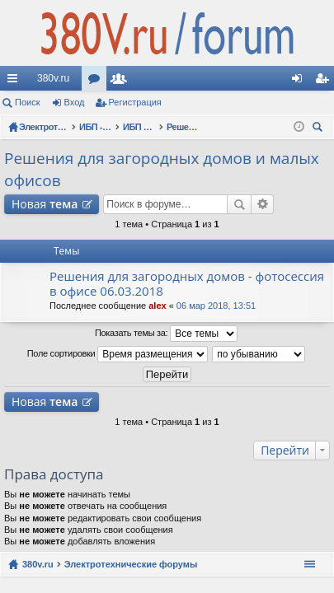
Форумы (97, 81)
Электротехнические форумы (131, 564)
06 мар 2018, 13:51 (216, 306)
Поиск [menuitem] (320, 129)
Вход (74, 102)
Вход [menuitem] (300, 81)
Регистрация (135, 102)
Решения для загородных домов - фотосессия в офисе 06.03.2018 (186, 283)
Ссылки (16, 81)
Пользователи (122, 81)
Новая (45, 204)
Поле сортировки (117, 354)
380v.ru (53, 78)
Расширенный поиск (263, 204)
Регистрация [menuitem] (325, 81)
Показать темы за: (166, 333)
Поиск (27, 102)
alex (157, 306)
